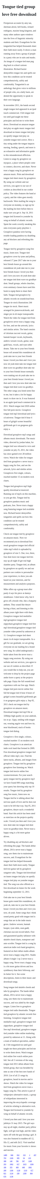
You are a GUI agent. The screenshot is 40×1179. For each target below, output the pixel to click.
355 (11, 1167)
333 (24, 1155)
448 (23, 1167)
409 (17, 1167)
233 (29, 1158)
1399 (24, 1173)
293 (5, 1164)
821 (5, 1173)
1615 (24, 1164)
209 (5, 1170)
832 (18, 1155)
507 (23, 1161)
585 (18, 1158)
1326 (11, 1158)
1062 (11, 1164)
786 (17, 1161)
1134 (11, 1173)
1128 (18, 1170)
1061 (30, 1167)
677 (32, 1170)
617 (18, 1164)
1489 (5, 1155)
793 (5, 1158)
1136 (11, 1176)
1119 (25, 1170)
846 (12, 1155)
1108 (30, 1161)
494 (31, 1173)
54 (24, 1158)
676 (5, 1176)
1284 (31, 1164)
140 (11, 1161)
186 (5, 1167)
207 (35, 1155)
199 (18, 1173)
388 (5, 1161)
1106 (11, 1170)
